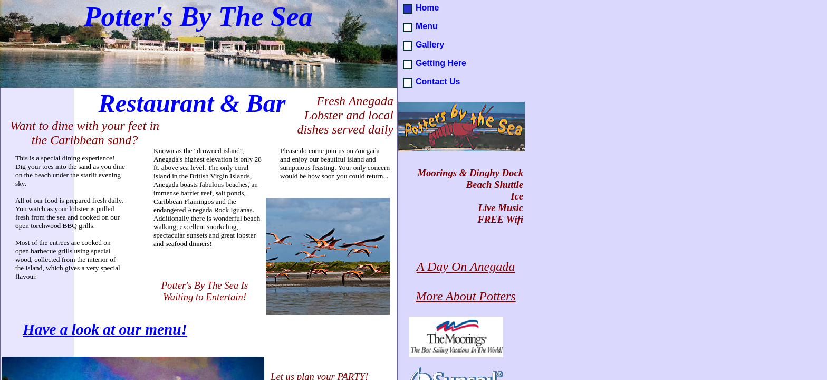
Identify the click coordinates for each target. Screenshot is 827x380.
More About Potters (465, 296)
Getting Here (441, 63)
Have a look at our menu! (105, 329)
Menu (427, 26)
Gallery (430, 44)
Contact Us (438, 81)
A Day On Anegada (466, 266)
